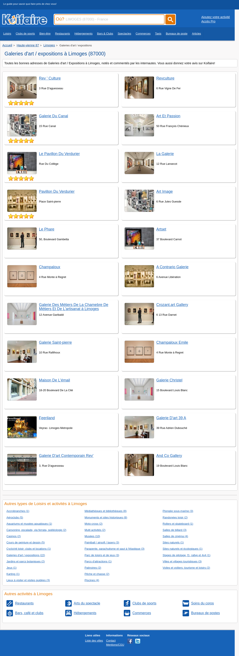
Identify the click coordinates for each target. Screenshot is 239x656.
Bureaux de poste (176, 33)
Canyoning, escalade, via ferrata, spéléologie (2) (36, 530)
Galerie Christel (169, 380)
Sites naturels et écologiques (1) (182, 548)
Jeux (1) (11, 567)
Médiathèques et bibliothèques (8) (106, 511)
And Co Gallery (169, 456)
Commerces (143, 33)
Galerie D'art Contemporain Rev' (66, 456)
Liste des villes (94, 640)
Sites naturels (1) (173, 542)
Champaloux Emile (172, 342)
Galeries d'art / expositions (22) (25, 555)
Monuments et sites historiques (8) (106, 517)
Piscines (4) (92, 580)
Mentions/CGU (115, 644)
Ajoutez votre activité (215, 17)
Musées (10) (92, 536)
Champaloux (49, 267)
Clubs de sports (25, 33)
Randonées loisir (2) (175, 517)
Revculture (165, 78)
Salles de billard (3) (174, 530)
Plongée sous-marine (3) (178, 511)
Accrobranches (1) (17, 511)
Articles (196, 33)
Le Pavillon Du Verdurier (59, 154)
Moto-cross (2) (94, 523)
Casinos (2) (13, 536)
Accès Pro (208, 21)
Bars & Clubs (105, 33)
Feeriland (47, 418)
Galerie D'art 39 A (171, 418)
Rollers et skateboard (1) (178, 523)
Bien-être (45, 33)
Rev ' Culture (50, 78)
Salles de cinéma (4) (175, 536)
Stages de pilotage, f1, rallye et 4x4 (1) (186, 555)
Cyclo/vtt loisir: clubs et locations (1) (28, 548)
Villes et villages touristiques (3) (182, 561)
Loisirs (7, 33)
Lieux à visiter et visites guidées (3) (28, 580)
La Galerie (165, 154)
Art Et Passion (168, 116)
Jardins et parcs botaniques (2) (25, 561)
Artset (161, 229)
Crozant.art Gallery (172, 305)
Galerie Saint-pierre (55, 342)
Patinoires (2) (93, 567)
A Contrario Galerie (172, 267)
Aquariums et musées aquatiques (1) (29, 523)
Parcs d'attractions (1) (98, 561)
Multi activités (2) (95, 530)
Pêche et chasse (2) (97, 574)
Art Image (164, 191)
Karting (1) (12, 574)
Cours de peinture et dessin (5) (25, 542)
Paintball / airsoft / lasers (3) (102, 542)
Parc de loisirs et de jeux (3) (102, 555)
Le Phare (46, 229)
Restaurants (62, 33)
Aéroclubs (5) (14, 517)
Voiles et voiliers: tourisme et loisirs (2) (186, 567)
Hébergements (83, 33)
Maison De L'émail (54, 380)
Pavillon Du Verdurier (56, 191)
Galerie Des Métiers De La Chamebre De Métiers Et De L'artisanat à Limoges (73, 307)
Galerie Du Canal (53, 116)
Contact (111, 640)
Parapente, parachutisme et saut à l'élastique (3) (114, 548)
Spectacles (124, 33)
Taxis (158, 33)
